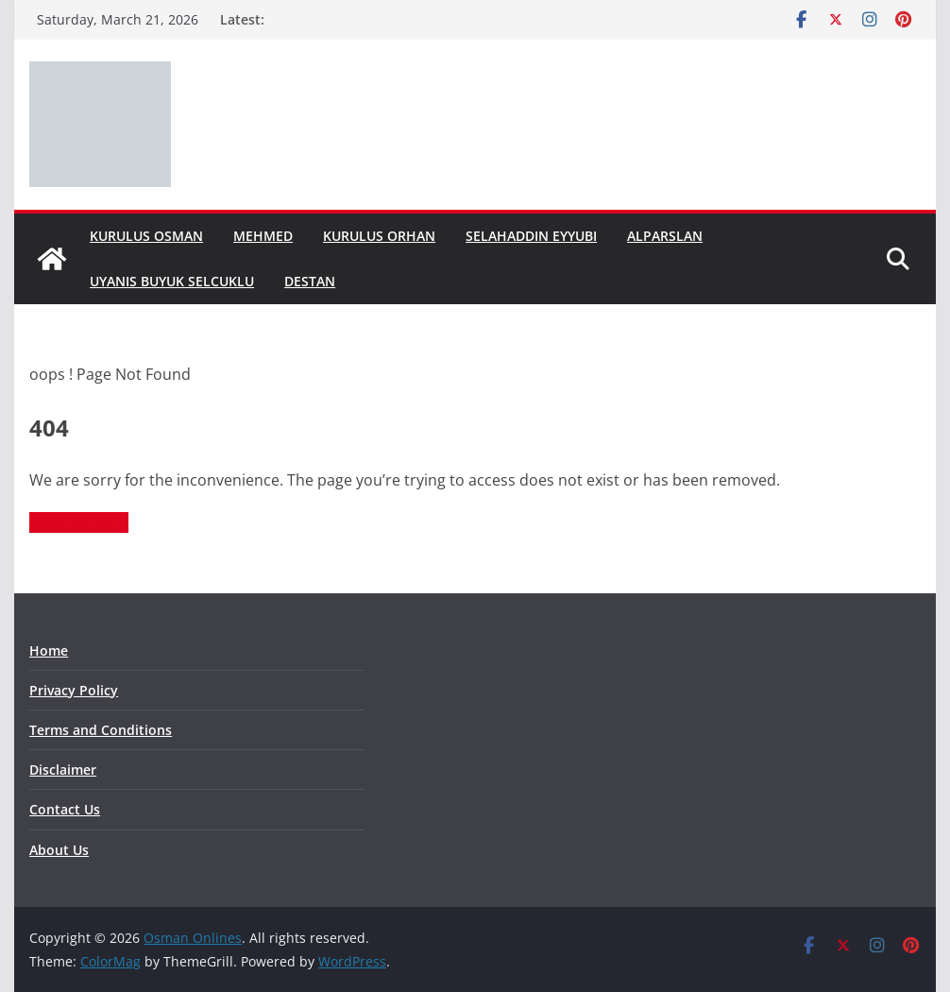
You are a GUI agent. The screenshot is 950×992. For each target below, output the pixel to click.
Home (48, 650)
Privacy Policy (73, 690)
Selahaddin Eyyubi (531, 236)
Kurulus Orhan (379, 236)
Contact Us (64, 809)
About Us (59, 850)
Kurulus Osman (146, 236)
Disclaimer (62, 769)
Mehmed (263, 236)
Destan (309, 281)
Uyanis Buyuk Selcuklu (172, 281)
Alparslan (665, 236)
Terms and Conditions (100, 730)
